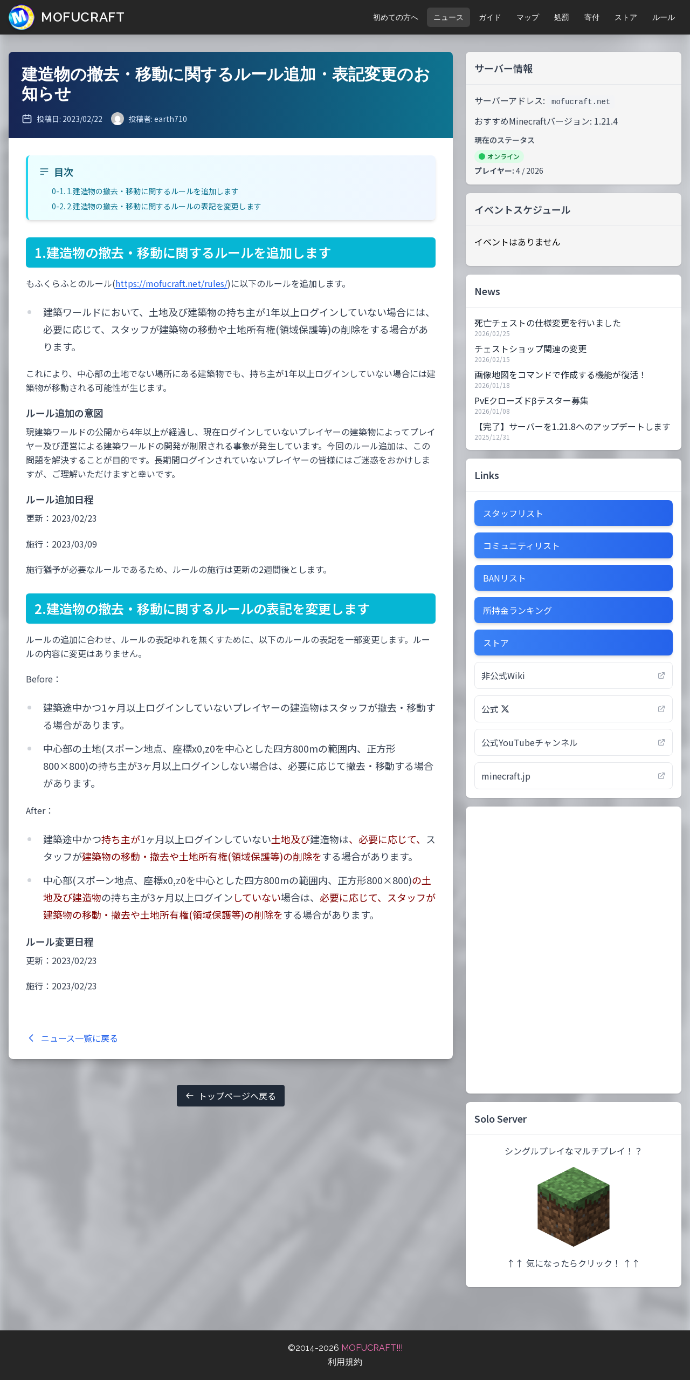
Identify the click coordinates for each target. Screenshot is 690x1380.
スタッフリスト (513, 513)
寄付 (591, 17)
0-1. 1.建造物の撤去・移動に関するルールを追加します (145, 191)
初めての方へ (395, 17)
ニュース (448, 17)
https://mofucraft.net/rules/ (171, 283)
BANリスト (504, 577)
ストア (626, 17)
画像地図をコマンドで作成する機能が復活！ (560, 374)
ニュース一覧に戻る (72, 1037)
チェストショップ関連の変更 (530, 348)
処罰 (561, 17)
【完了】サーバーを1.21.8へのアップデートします (572, 426)
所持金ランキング (517, 610)
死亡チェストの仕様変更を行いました (547, 322)
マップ (527, 17)
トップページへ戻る (230, 1095)
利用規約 (345, 1362)
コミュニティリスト (521, 545)
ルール (663, 17)
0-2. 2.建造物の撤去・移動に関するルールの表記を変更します (156, 206)
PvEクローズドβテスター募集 (531, 400)
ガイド (490, 17)
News (487, 291)
